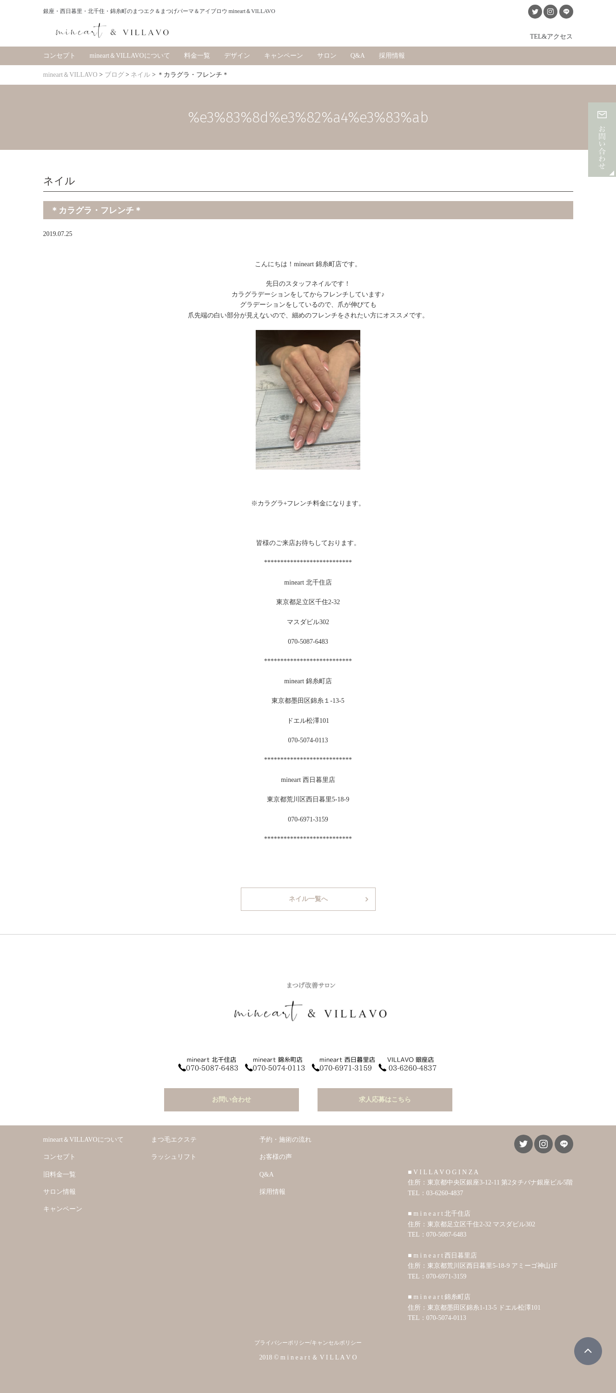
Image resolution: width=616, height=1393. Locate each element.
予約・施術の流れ (285, 1139)
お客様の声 (275, 1156)
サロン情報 (59, 1191)
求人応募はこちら (385, 1099)
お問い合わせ (231, 1099)
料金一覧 (197, 55)
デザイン (237, 55)
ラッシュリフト (174, 1156)
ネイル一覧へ (308, 898)
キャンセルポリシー (336, 1342)
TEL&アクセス (551, 36)
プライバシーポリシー (282, 1342)
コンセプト (59, 55)
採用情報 (392, 55)
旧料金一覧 (59, 1174)
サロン (327, 55)
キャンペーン (283, 55)
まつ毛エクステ (174, 1139)
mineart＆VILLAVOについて (130, 55)
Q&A (358, 55)
